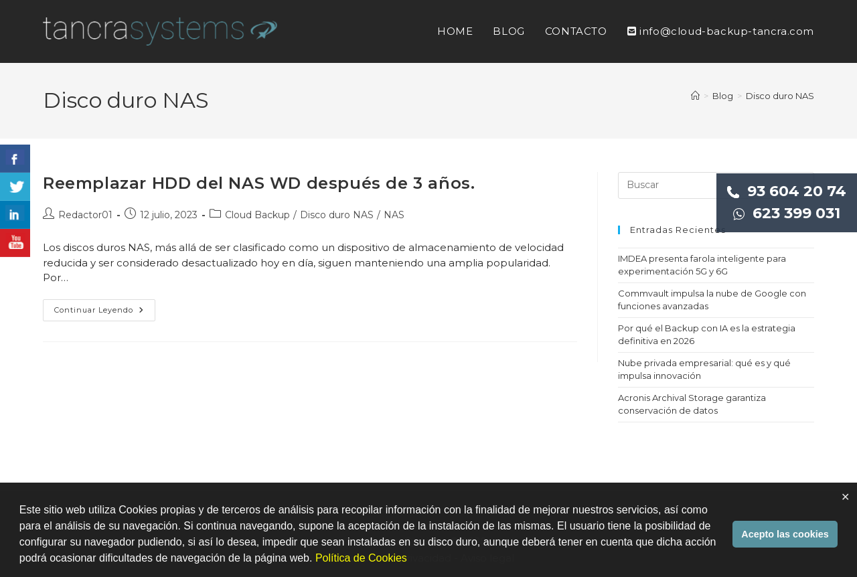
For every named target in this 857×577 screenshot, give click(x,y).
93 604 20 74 (786, 191)
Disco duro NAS (780, 95)
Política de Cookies (361, 558)
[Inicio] (695, 95)
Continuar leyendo (104, 313)
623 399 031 (786, 213)
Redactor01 (85, 215)
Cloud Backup (257, 215)
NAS (394, 215)
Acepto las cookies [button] (784, 534)
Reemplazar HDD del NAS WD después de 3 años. (259, 183)
